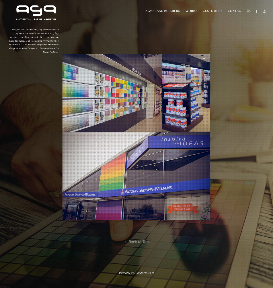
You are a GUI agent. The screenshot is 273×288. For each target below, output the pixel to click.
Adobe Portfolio (144, 273)
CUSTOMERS (212, 11)
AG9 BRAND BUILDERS (162, 11)
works (191, 11)
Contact (235, 11)
